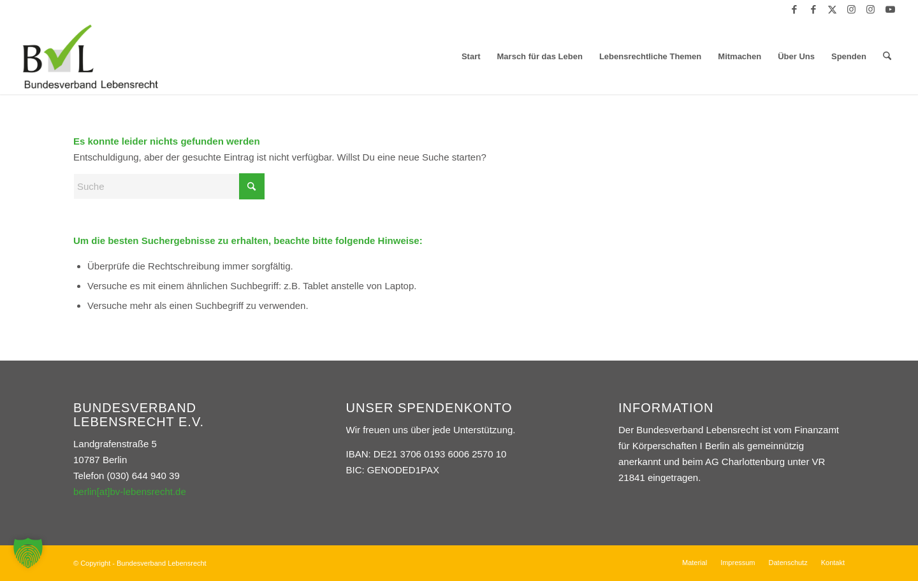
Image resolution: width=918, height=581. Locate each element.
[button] (28, 553)
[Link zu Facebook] (794, 9)
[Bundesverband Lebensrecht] (90, 56)
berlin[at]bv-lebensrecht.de (129, 491)
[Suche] (887, 56)
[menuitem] (471, 56)
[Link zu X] (832, 9)
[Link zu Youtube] (890, 9)
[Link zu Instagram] (851, 9)
